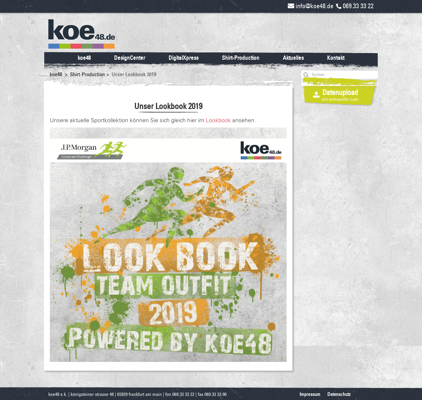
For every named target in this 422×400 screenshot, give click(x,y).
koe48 (84, 57)
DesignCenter (129, 57)
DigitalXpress (183, 57)
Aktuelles (293, 57)
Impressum (310, 394)
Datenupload (340, 95)
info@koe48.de (310, 6)
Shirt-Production (240, 57)
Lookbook (218, 120)
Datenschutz (338, 394)
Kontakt (335, 57)
